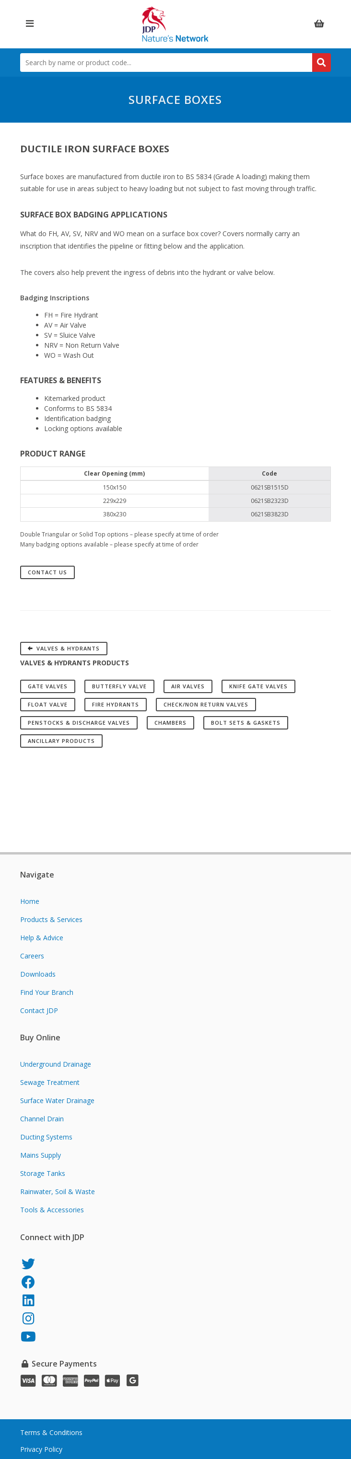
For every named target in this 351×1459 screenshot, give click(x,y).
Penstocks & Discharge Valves (79, 722)
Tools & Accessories (52, 1209)
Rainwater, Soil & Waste (57, 1191)
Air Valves (188, 686)
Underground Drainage (55, 1064)
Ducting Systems (46, 1136)
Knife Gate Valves (258, 686)
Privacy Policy (41, 1449)
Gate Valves (48, 686)
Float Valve (48, 704)
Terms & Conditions (51, 1432)
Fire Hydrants (115, 704)
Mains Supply (40, 1155)
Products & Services (51, 919)
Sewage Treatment (50, 1082)
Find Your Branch (46, 992)
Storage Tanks (42, 1173)
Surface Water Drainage (57, 1100)
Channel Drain (42, 1118)
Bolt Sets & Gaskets (246, 722)
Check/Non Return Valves (206, 704)
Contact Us (47, 572)
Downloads (38, 974)
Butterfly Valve (119, 686)
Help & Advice (41, 937)
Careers (32, 955)
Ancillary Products (61, 740)
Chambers (170, 722)
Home (29, 901)
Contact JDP (39, 1010)
